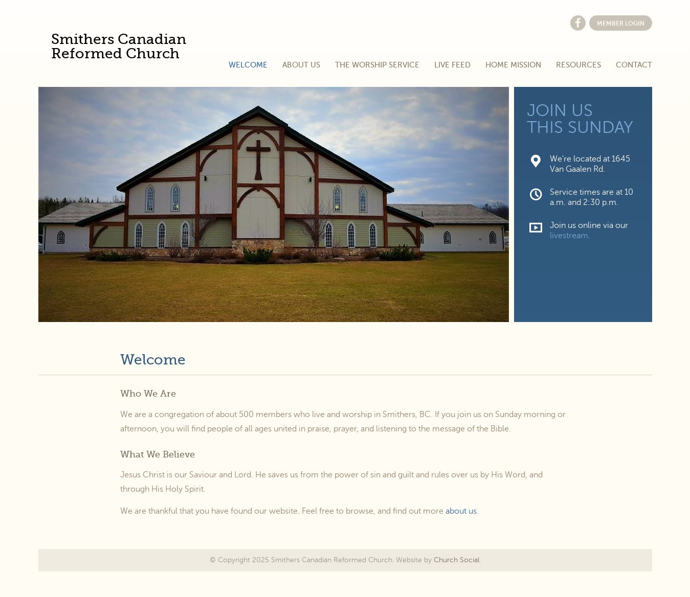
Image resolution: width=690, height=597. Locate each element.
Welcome (248, 65)
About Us (301, 65)
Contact (634, 65)
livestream (569, 235)
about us (461, 511)
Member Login (620, 23)
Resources (578, 65)
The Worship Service (377, 65)
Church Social (456, 560)
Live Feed (452, 65)
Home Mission (513, 65)
